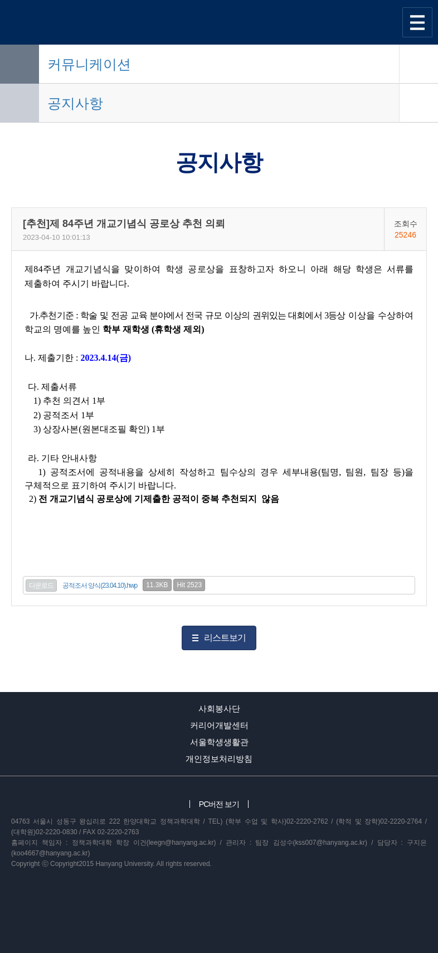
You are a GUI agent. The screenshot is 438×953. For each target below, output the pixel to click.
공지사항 (75, 103)
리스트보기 (225, 637)
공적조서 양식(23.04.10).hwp (99, 585)
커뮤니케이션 (89, 64)
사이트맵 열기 (417, 22)
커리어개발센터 (219, 725)
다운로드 (41, 585)
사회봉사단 (219, 708)
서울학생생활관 (219, 742)
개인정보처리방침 (219, 758)
